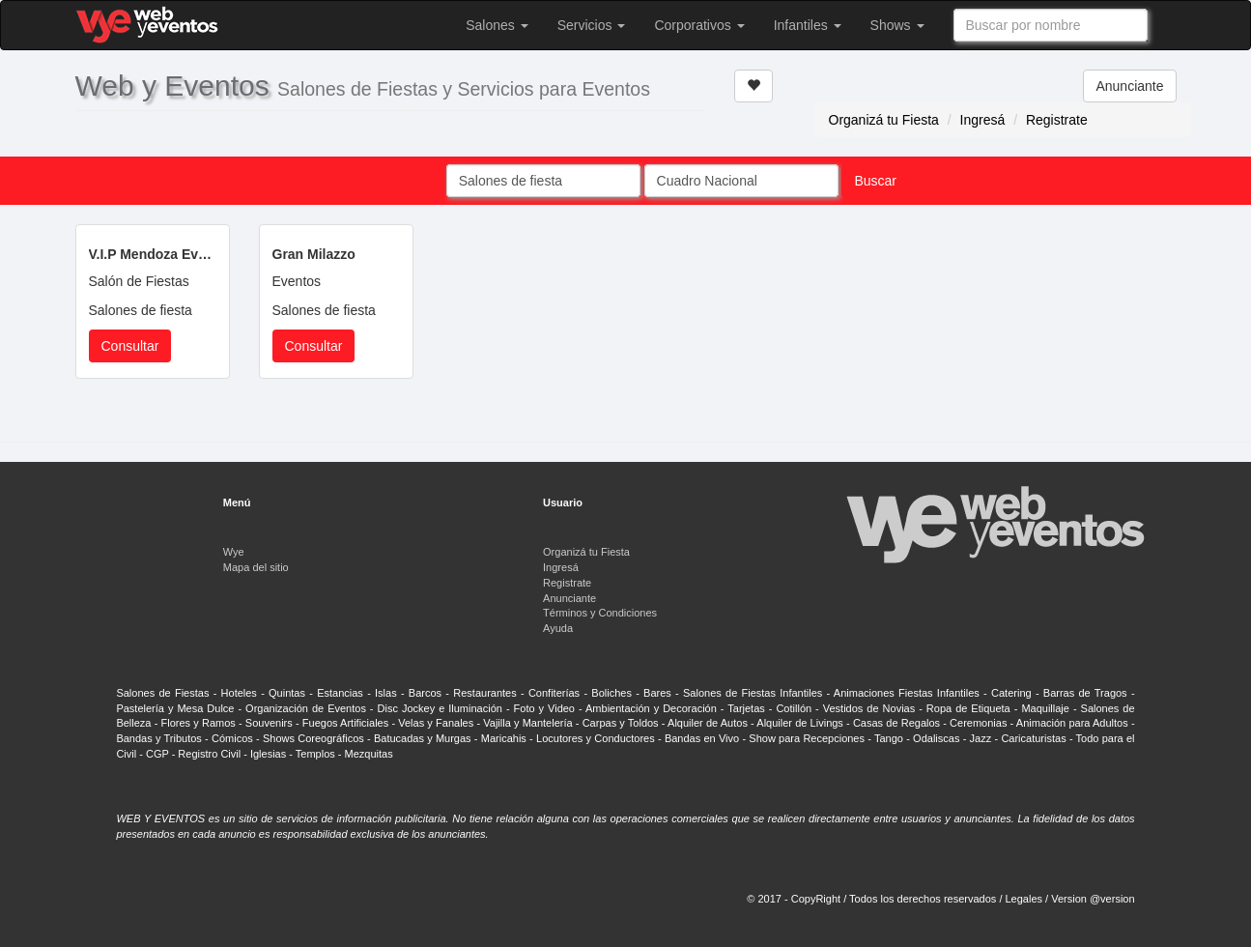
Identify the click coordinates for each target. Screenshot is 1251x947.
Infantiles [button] (807, 25)
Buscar (875, 180)
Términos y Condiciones (600, 612)
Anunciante (1129, 86)
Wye (233, 552)
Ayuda (558, 628)
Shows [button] (897, 25)
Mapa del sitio (256, 567)
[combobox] (1050, 25)
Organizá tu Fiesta (884, 120)
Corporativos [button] (699, 25)
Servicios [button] (591, 25)
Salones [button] (496, 25)
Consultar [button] (130, 346)
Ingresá (983, 120)
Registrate (1057, 120)
